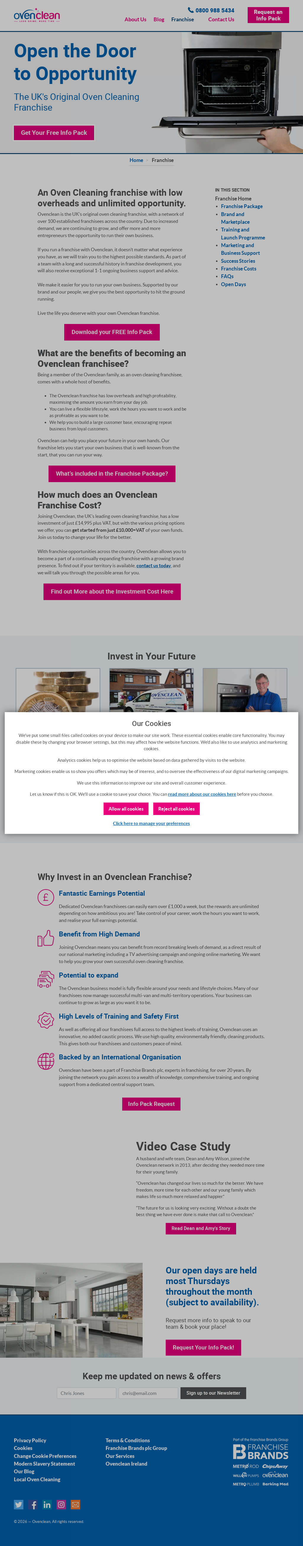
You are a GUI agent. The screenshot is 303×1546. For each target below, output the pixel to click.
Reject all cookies (176, 808)
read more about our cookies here (202, 794)
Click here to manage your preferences (151, 823)
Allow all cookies (126, 808)
